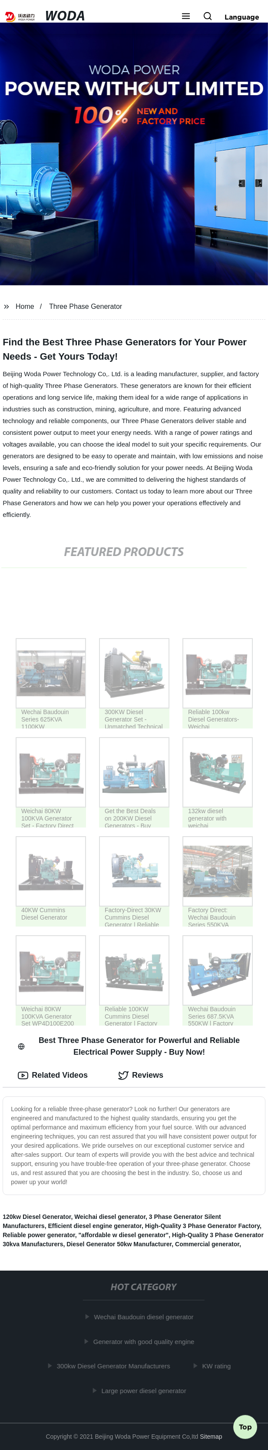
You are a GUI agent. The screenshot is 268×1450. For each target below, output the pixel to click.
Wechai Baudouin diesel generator (145, 1317)
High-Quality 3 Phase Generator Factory (202, 1225)
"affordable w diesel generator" (123, 1235)
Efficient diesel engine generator (95, 1225)
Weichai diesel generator (110, 1216)
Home (25, 306)
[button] (186, 17)
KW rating (218, 1366)
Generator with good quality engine (145, 1341)
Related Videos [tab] (53, 1075)
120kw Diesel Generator (37, 1216)
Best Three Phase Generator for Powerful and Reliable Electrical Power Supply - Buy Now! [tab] (129, 1046)
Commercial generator (207, 1244)
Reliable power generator (39, 1235)
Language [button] (242, 17)
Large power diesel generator (145, 1390)
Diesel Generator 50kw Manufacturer (119, 1244)
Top (245, 1427)
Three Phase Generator (85, 306)
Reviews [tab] (140, 1075)
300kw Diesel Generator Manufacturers (115, 1366)
